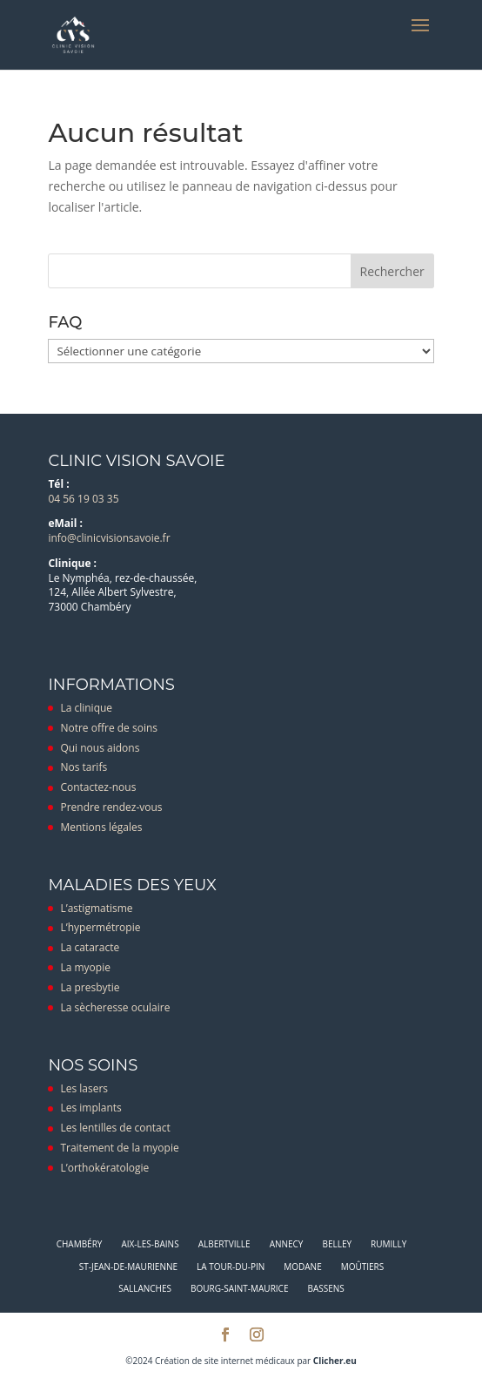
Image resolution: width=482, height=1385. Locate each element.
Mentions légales (101, 827)
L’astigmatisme (96, 908)
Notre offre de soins (108, 727)
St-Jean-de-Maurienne (128, 1266)
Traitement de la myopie (119, 1147)
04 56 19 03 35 (83, 498)
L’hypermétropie (100, 927)
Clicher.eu (335, 1361)
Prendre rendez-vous (111, 807)
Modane (302, 1266)
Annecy (287, 1244)
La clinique (86, 707)
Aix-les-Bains (149, 1244)
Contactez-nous (98, 787)
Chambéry (80, 1244)
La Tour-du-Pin (230, 1266)
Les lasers (84, 1088)
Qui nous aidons (99, 747)
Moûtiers (363, 1266)
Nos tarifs (83, 767)
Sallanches (144, 1288)
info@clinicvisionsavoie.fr (109, 537)
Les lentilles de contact (115, 1127)
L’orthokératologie (104, 1167)
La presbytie (89, 987)
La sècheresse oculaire (115, 1007)
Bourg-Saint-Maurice (239, 1288)
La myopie (85, 967)
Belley (336, 1244)
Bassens (325, 1288)
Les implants (90, 1107)
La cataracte (89, 947)
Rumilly (388, 1244)
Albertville (224, 1244)
